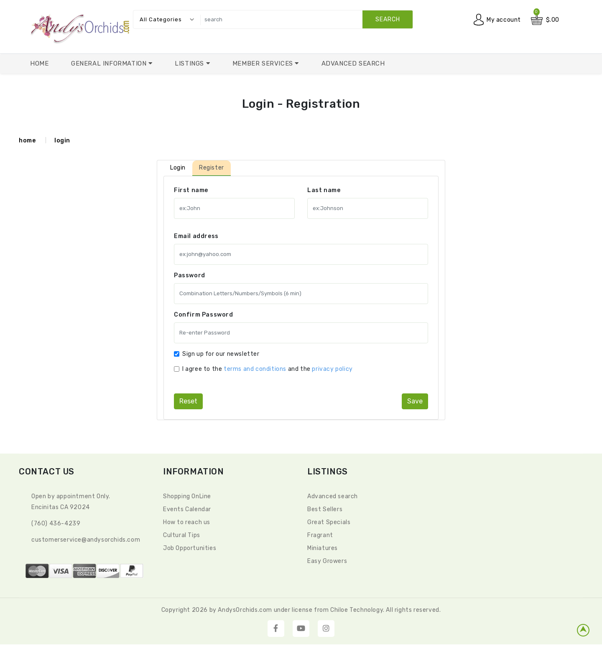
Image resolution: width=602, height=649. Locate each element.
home (27, 140)
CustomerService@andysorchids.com (85, 539)
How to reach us (186, 522)
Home (39, 63)
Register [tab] (211, 167)
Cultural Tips (181, 535)
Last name (323, 190)
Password (189, 275)
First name (191, 190)
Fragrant (320, 535)
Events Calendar (187, 509)
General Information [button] (109, 63)
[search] (304, 19)
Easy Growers (327, 561)
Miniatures (322, 548)
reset (188, 401)
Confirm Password (203, 314)
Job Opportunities (189, 548)
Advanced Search (353, 63)
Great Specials (328, 522)
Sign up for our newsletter (221, 353)
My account (504, 19)
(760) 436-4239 (55, 523)
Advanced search (332, 496)
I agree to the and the (267, 369)
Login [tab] (178, 167)
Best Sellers (324, 509)
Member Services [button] (263, 63)
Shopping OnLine (187, 496)
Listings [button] (190, 63)
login (62, 140)
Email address (196, 236)
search (387, 19)
